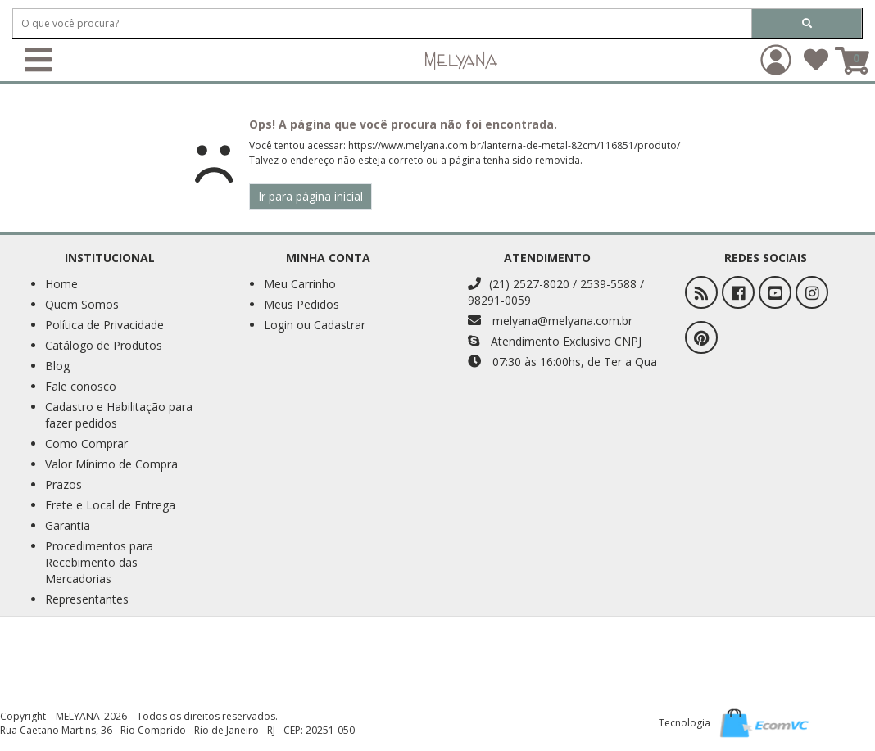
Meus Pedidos (301, 304)
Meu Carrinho (300, 284)
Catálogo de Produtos (103, 345)
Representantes (87, 599)
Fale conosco (80, 386)
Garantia (67, 525)
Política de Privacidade (104, 325)
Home (61, 284)
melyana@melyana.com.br (550, 320)
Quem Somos (82, 304)
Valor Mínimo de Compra (111, 464)
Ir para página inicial (310, 196)
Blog (57, 365)
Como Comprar (86, 443)
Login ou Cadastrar (314, 325)
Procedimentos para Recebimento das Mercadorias (99, 562)
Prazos (63, 484)
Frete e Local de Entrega (110, 505)
